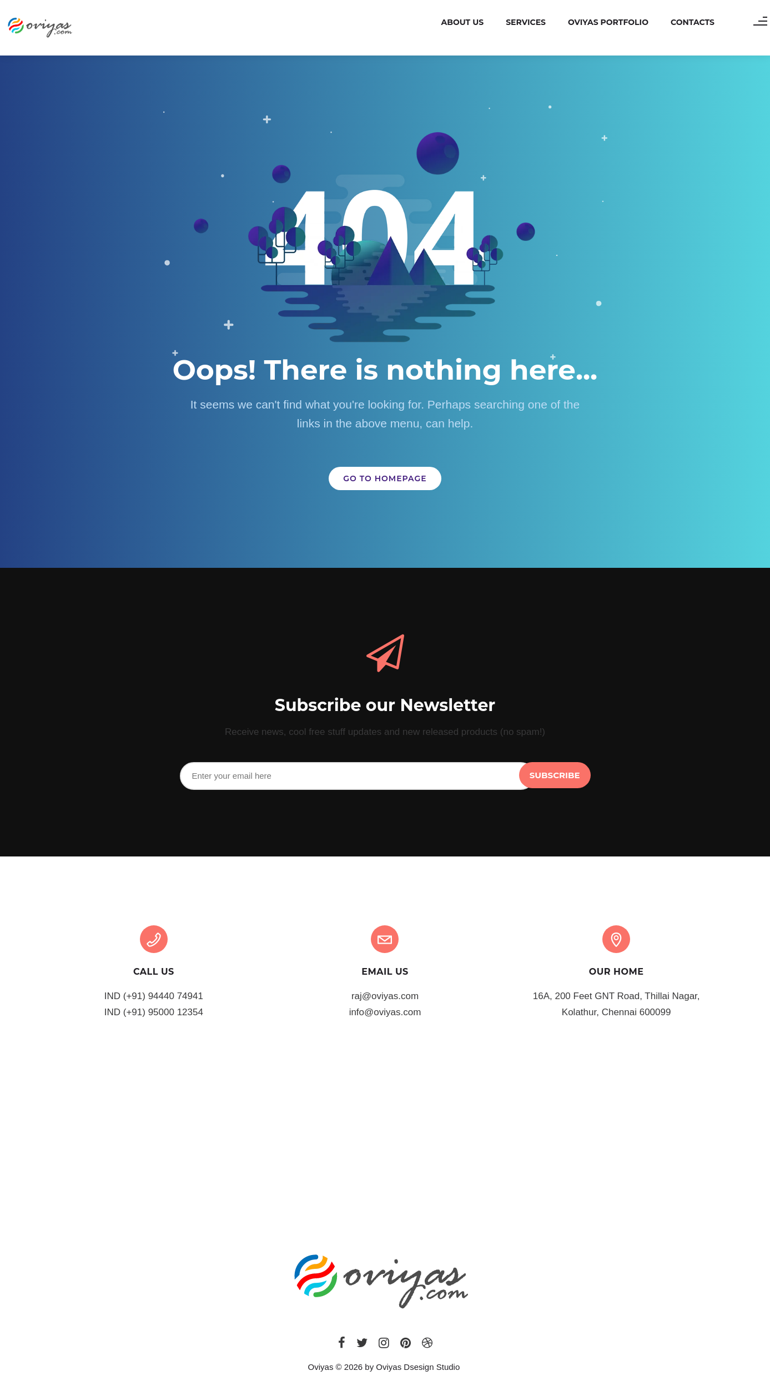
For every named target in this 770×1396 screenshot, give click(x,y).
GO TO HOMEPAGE (384, 478)
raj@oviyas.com (385, 996)
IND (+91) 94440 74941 (153, 996)
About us (448, 22)
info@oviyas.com (385, 1012)
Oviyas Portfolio (594, 22)
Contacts (679, 22)
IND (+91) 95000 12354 (153, 1012)
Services (512, 22)
